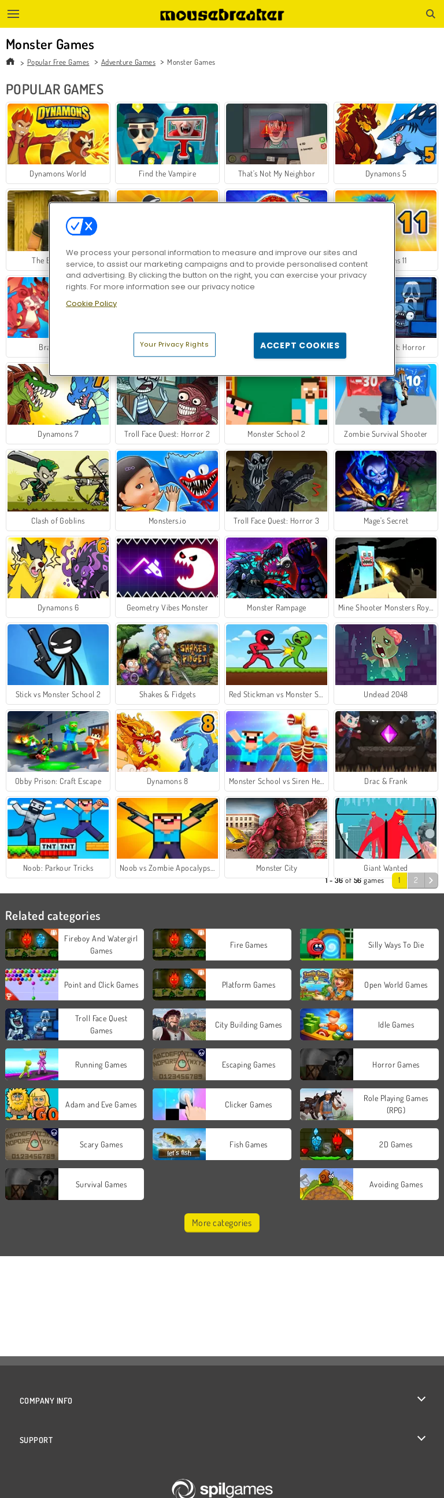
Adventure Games (128, 62)
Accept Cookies (300, 345)
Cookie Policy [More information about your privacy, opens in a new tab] (91, 303)
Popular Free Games (58, 62)
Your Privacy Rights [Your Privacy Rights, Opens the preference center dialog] (174, 344)
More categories (221, 1222)
